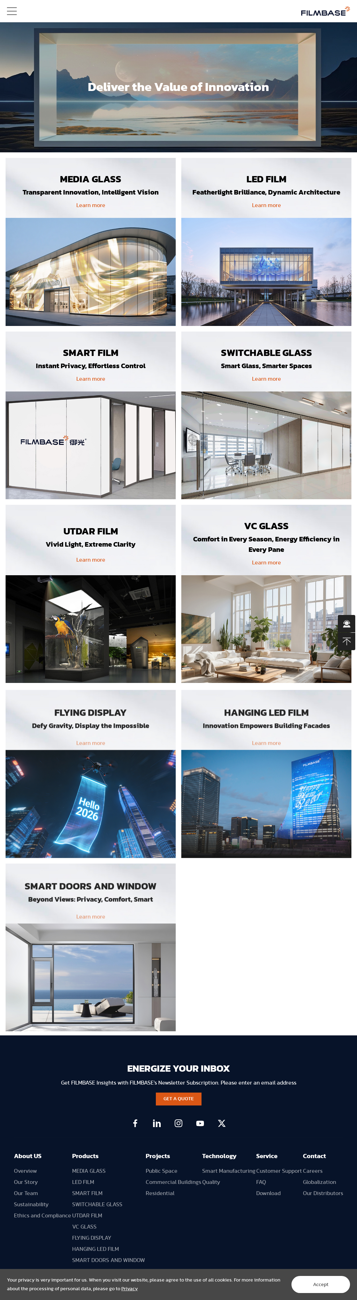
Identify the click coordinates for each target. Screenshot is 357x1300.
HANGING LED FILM (95, 1249)
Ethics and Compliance (42, 1215)
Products (85, 1156)
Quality (211, 1182)
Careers (312, 1171)
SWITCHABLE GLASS (97, 1204)
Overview (25, 1171)
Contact (314, 1156)
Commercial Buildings (173, 1182)
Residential (160, 1193)
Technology (219, 1156)
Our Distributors (323, 1193)
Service (267, 1156)
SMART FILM (87, 1193)
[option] (178, 87)
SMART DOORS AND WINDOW (108, 1260)
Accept (320, 1284)
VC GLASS (84, 1227)
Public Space (161, 1171)
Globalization (319, 1182)
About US (27, 1156)
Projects (158, 1156)
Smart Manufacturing (229, 1171)
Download (268, 1193)
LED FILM (83, 1182)
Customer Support (279, 1171)
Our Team (26, 1193)
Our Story (26, 1182)
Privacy (129, 1288)
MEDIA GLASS (89, 1171)
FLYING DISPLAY (92, 1238)
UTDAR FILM (87, 1215)
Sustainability (31, 1204)
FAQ (261, 1182)
